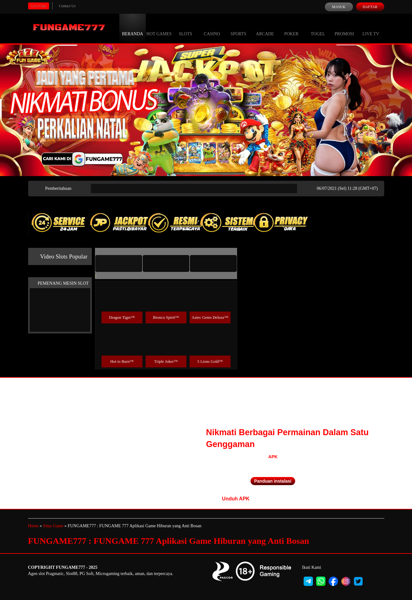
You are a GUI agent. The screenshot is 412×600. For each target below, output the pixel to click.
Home (33, 526)
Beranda (132, 28)
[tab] (118, 263)
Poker (291, 28)
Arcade (265, 28)
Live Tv (370, 28)
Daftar (370, 7)
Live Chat (38, 6)
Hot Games (159, 28)
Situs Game (53, 526)
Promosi (344, 28)
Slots (185, 28)
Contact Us (67, 6)
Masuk (338, 7)
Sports (238, 28)
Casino (212, 28)
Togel (318, 28)
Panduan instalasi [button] (272, 481)
